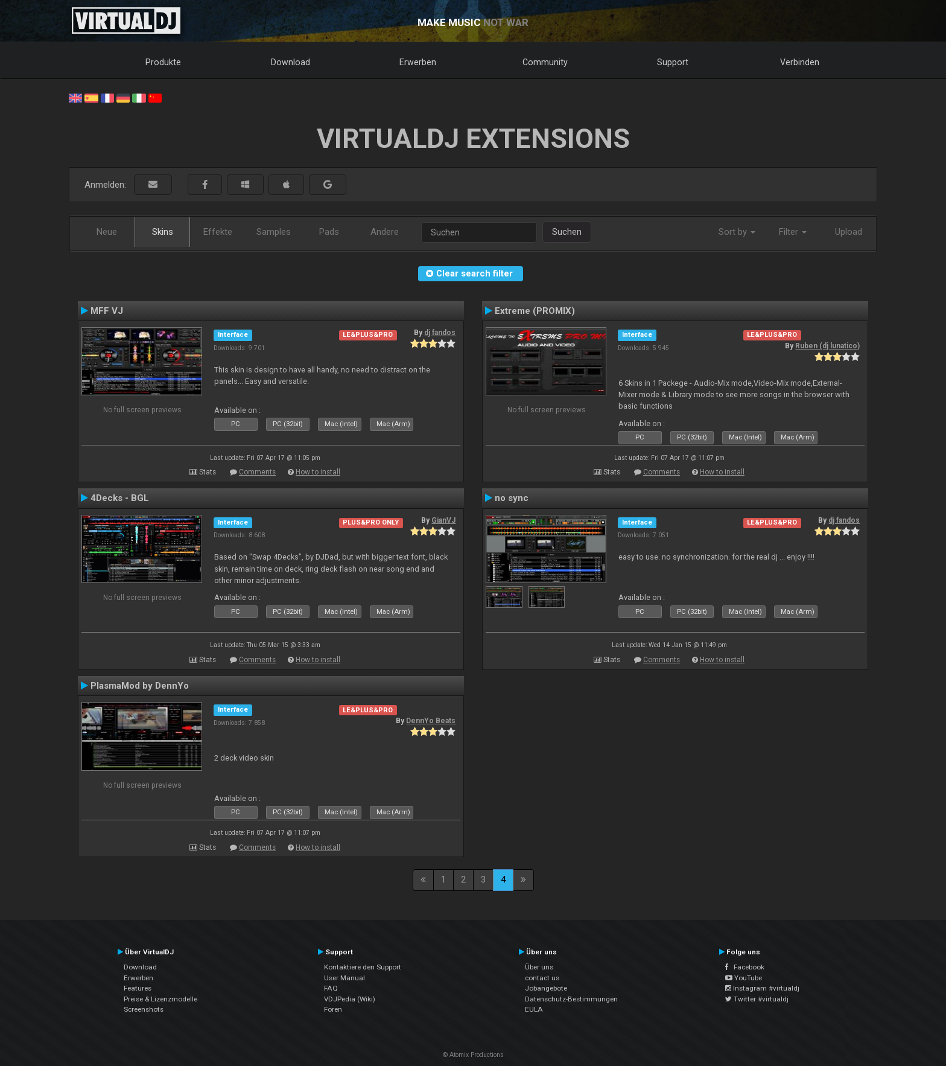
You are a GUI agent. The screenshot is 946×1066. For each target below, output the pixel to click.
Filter (793, 231)
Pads (329, 231)
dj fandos (440, 332)
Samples (273, 231)
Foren (333, 1009)
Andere (384, 231)
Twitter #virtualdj (757, 999)
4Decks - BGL (119, 498)
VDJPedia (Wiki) (349, 999)
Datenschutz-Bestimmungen (571, 999)
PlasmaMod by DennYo (139, 685)
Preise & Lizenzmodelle (160, 999)
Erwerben (417, 62)
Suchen (567, 231)
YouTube (743, 978)
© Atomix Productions (473, 1055)
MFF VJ (106, 310)
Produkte (163, 62)
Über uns (539, 967)
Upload (848, 231)
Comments (257, 472)
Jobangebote (546, 988)
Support (672, 62)
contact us (542, 978)
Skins (162, 231)
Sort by (737, 231)
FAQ (331, 988)
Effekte (217, 231)
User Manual (344, 978)
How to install (318, 472)
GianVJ (443, 520)
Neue (107, 231)
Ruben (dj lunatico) (827, 346)
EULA (534, 1009)
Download (290, 62)
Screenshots (143, 1009)
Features (137, 988)
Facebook (744, 967)
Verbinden (799, 62)
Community (545, 62)
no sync (512, 498)
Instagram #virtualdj (762, 988)
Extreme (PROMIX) (535, 310)
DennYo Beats (431, 721)
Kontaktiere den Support (362, 967)
